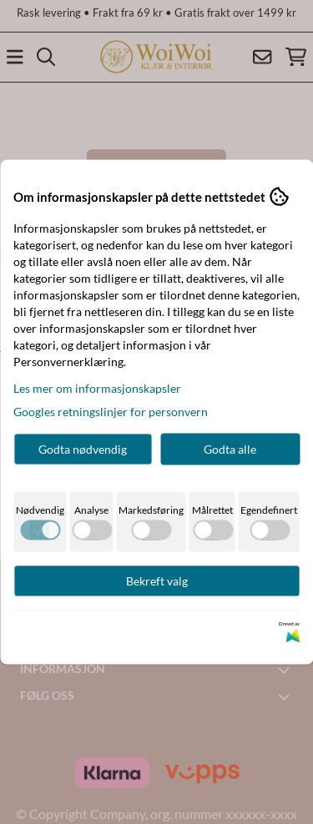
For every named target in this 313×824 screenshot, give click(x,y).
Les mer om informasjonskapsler (97, 388)
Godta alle (230, 449)
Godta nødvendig (82, 449)
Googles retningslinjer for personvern (110, 411)
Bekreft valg (157, 581)
